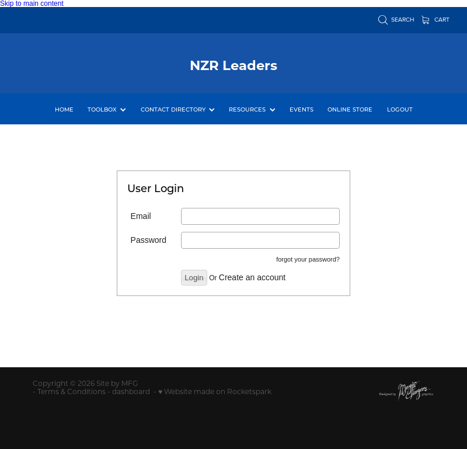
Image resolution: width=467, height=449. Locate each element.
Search (396, 19)
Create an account (252, 277)
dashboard (131, 391)
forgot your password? (308, 259)
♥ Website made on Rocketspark (214, 391)
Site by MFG (117, 383)
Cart (435, 19)
